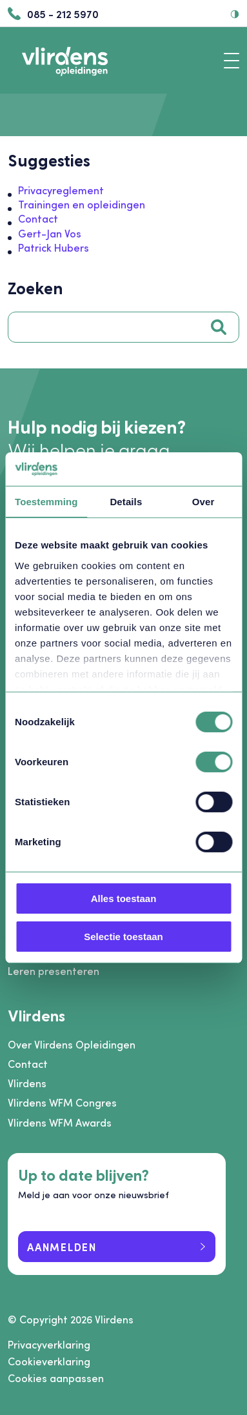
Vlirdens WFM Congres (62, 1102)
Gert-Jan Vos (49, 233)
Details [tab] (126, 501)
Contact (38, 218)
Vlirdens (27, 1083)
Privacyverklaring (49, 1344)
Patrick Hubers (53, 247)
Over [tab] (203, 501)
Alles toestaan (124, 898)
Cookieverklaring (49, 1361)
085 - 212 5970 (53, 13)
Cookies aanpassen (56, 1378)
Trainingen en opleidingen (81, 204)
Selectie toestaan (123, 936)
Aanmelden (62, 1246)
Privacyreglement (61, 190)
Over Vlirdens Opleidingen (71, 1044)
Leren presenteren (53, 971)
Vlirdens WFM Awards (60, 1122)
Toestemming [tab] (46, 501)
